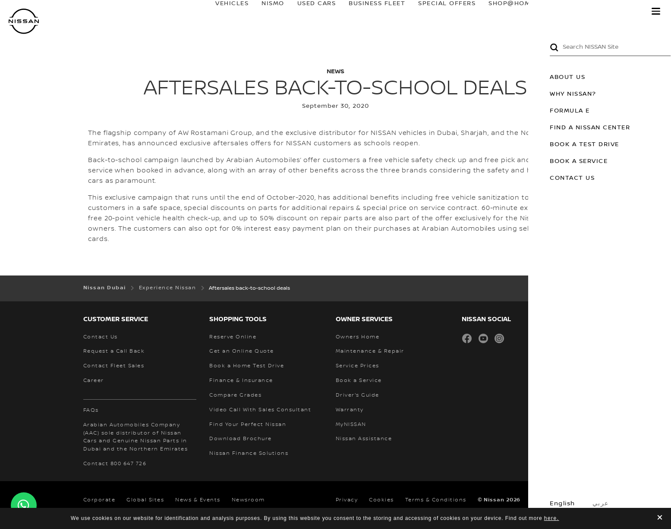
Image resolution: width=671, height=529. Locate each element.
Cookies (381, 500)
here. (551, 518)
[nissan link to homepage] (24, 21)
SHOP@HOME (504, 12)
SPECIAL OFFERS (439, 12)
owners (562, 12)
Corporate (99, 500)
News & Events (198, 500)
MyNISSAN (615, 12)
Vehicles (224, 12)
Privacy (347, 500)
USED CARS (308, 12)
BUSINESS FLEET (369, 12)
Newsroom (248, 500)
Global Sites (145, 500)
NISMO (265, 12)
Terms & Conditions (435, 500)
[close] (659, 518)
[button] (656, 11)
